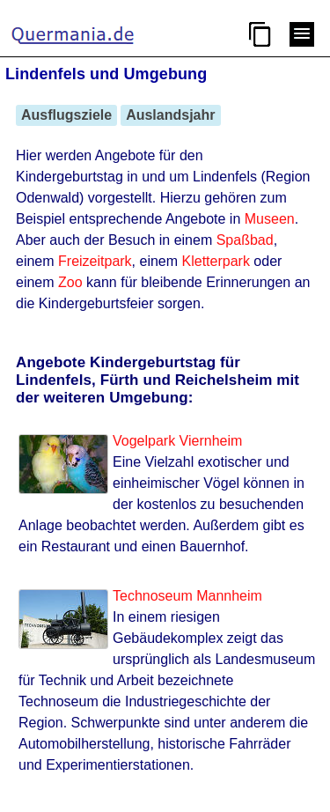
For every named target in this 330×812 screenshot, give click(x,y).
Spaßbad (245, 240)
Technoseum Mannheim (187, 595)
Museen (270, 218)
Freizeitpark (95, 261)
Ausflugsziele (66, 114)
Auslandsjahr (170, 114)
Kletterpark (216, 261)
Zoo (70, 282)
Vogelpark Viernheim (177, 440)
